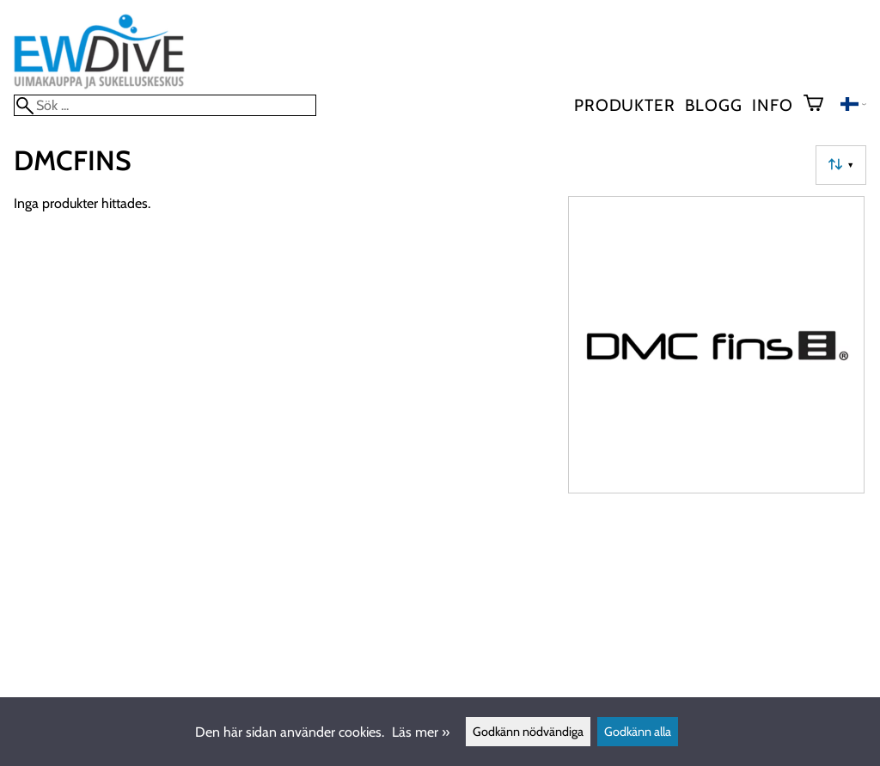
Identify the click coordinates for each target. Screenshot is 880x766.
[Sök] (165, 105)
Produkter (624, 105)
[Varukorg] (820, 105)
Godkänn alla (637, 731)
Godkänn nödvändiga (528, 731)
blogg (713, 105)
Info (772, 105)
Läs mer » (420, 732)
